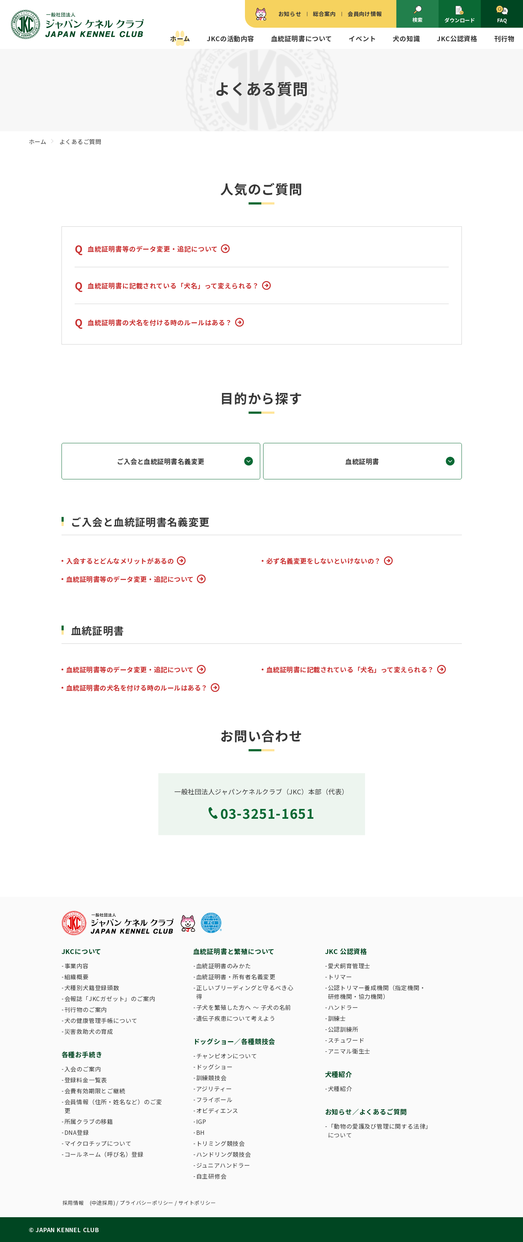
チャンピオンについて (226, 1055)
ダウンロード (459, 14)
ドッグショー (214, 1066)
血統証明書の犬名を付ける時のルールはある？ (160, 322)
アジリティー (214, 1088)
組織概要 (76, 976)
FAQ (502, 14)
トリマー (340, 976)
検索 (417, 14)
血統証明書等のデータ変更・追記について (153, 248)
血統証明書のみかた (223, 965)
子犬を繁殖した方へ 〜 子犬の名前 (244, 1007)
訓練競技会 (211, 1077)
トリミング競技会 (220, 1143)
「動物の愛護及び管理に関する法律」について (378, 1130)
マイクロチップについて (98, 1143)
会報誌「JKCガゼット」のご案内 (109, 998)
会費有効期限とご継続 (95, 1090)
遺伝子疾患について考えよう (236, 1018)
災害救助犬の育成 (88, 1031)
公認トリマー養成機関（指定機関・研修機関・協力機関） (377, 992)
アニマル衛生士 (349, 1051)
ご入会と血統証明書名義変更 (161, 461)
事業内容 (76, 965)
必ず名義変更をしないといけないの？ (323, 560)
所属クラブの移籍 (88, 1121)
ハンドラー (343, 1007)
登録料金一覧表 (85, 1079)
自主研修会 (211, 1176)
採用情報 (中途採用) (89, 1202)
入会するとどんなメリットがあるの (120, 560)
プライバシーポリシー (147, 1202)
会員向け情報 (365, 13)
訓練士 (337, 1018)
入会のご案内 (82, 1068)
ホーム (180, 38)
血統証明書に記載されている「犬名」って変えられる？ (173, 285)
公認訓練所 (343, 1029)
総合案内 (324, 13)
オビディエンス (217, 1110)
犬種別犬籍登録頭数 (91, 987)
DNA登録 (76, 1132)
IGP (201, 1121)
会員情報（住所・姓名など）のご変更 (113, 1106)
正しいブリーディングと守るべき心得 (245, 992)
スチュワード (346, 1040)
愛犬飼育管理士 (349, 965)
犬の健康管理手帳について (101, 1020)
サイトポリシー (197, 1202)
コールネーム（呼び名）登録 (104, 1154)
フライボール (214, 1099)
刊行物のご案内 (85, 1009)
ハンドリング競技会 (223, 1154)
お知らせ (289, 13)
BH (200, 1132)
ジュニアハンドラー (223, 1165)
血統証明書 (362, 461)
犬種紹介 (340, 1088)
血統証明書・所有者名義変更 (236, 976)
